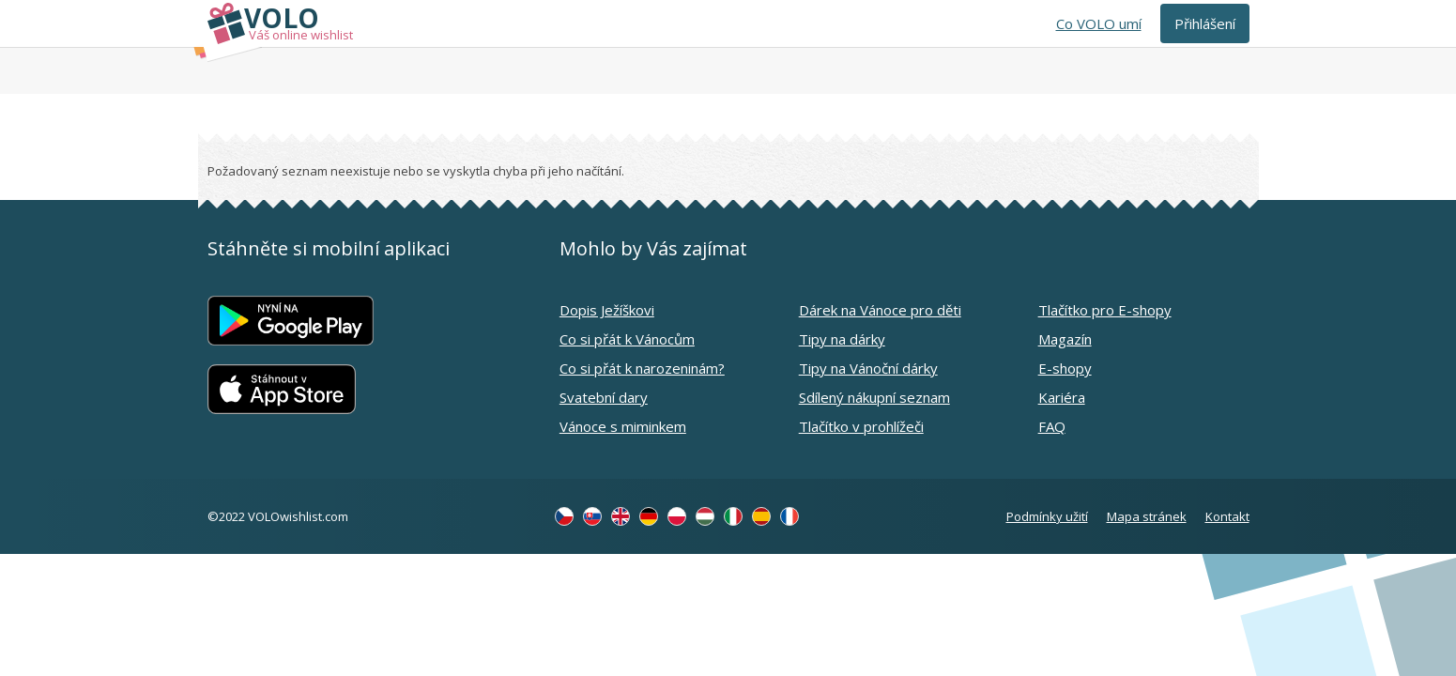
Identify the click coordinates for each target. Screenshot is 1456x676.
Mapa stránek (1147, 516)
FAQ (1051, 426)
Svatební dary (603, 397)
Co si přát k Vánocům (627, 339)
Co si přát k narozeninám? (642, 368)
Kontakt (1227, 516)
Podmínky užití (1047, 516)
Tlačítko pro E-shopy (1105, 309)
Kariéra (1061, 397)
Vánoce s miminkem (622, 426)
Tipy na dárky (842, 339)
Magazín (1065, 339)
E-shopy (1065, 368)
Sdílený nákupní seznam (874, 397)
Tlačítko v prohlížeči (861, 426)
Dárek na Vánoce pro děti (880, 309)
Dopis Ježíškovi (606, 309)
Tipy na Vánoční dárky (868, 368)
